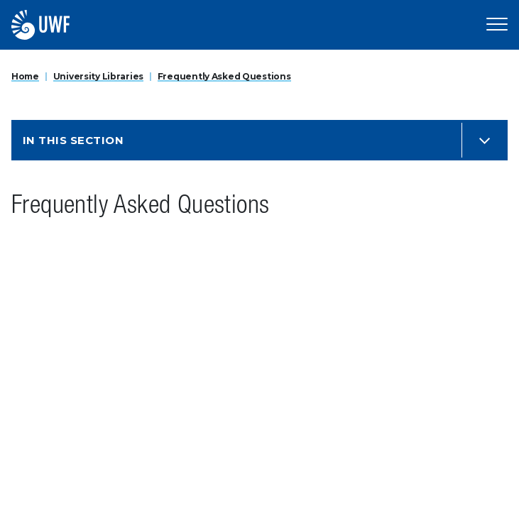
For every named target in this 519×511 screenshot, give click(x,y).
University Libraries (98, 76)
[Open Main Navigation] (497, 25)
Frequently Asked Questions (224, 76)
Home (25, 76)
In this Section (73, 140)
